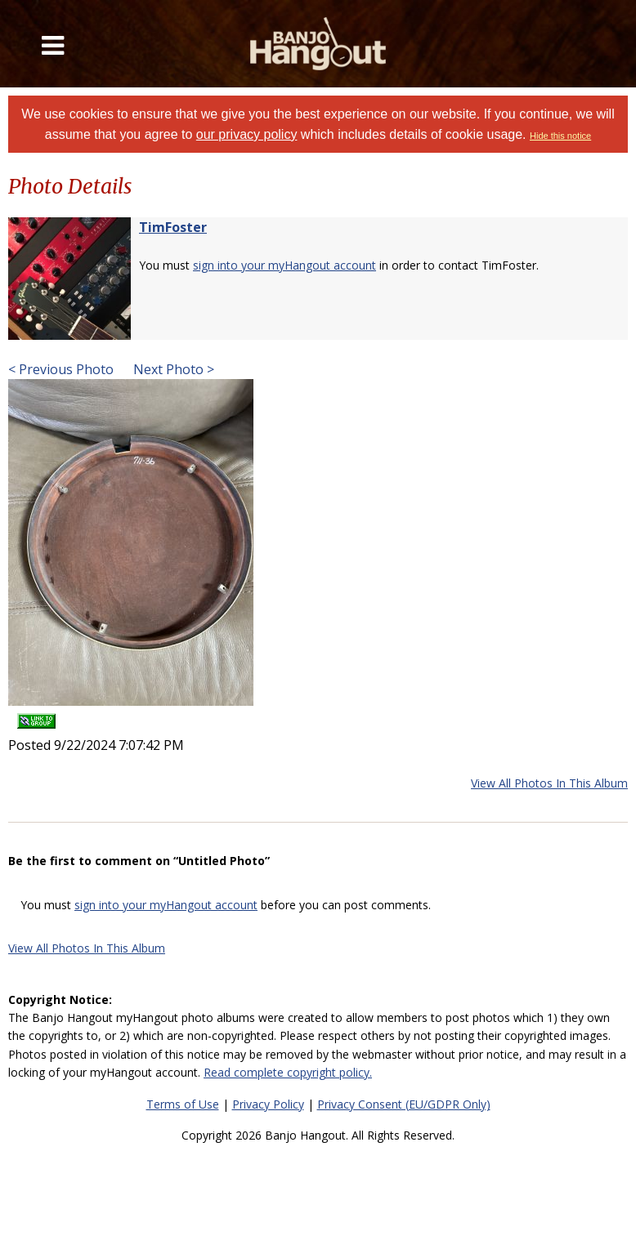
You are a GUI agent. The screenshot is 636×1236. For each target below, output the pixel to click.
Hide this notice (560, 136)
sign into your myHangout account (284, 265)
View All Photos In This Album (549, 783)
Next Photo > (172, 369)
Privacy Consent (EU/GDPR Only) (403, 1104)
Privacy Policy (268, 1104)
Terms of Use (182, 1104)
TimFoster (173, 227)
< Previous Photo (61, 369)
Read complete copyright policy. (288, 1072)
